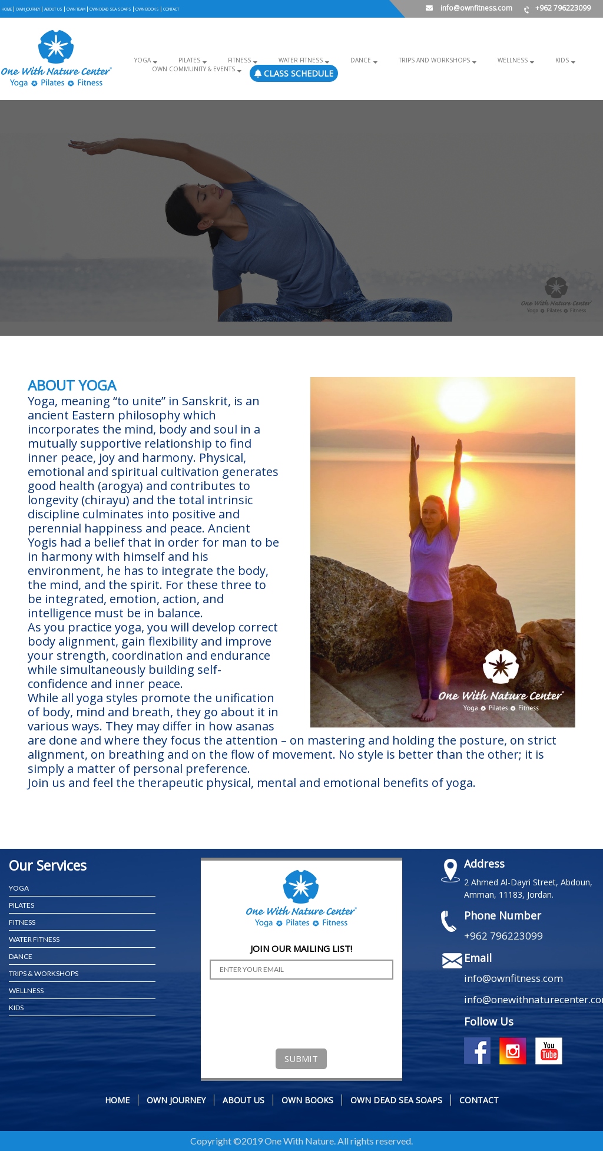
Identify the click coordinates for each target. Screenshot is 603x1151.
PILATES (21, 905)
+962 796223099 (557, 8)
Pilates (187, 60)
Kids (554, 60)
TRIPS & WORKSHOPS (43, 973)
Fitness (236, 60)
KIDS (16, 1007)
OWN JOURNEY (28, 9)
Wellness (506, 60)
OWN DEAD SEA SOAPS (112, 9)
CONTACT (173, 9)
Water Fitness (296, 60)
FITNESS (22, 922)
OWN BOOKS (149, 9)
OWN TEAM (77, 9)
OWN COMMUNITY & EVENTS (192, 69)
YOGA (19, 888)
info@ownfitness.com (469, 8)
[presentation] (299, 1011)
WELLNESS (26, 990)
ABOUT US (54, 9)
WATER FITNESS (34, 939)
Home (7, 9)
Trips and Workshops (428, 60)
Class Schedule (292, 73)
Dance (355, 60)
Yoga (141, 60)
